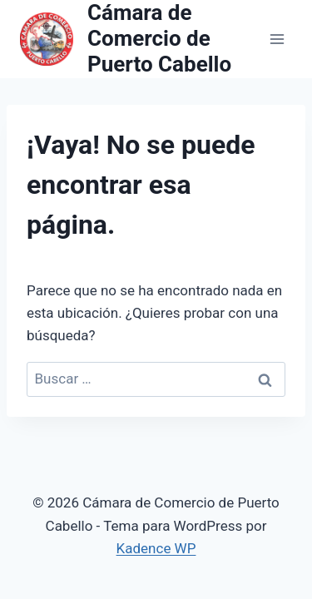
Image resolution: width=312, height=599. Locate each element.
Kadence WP (156, 548)
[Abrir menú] (276, 39)
